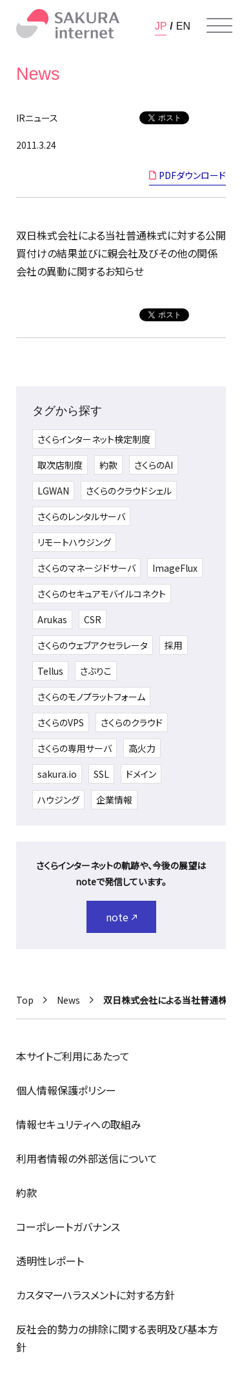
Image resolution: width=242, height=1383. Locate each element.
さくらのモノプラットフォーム (91, 696)
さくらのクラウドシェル (129, 490)
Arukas (52, 619)
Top (25, 999)
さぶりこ (96, 670)
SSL (101, 773)
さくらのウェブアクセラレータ (92, 645)
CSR (92, 619)
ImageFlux (174, 567)
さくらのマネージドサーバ (86, 567)
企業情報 (114, 799)
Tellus (50, 670)
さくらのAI (153, 464)
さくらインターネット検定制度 (93, 439)
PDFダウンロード (192, 175)
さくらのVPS (60, 722)
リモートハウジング (74, 542)
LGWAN (53, 490)
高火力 (142, 748)
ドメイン (141, 773)
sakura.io (57, 773)
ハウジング (58, 799)
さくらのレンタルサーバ (81, 516)
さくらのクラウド (132, 722)
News (68, 999)
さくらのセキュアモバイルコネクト (101, 593)
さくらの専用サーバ (74, 748)
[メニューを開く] (219, 26)
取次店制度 (60, 464)
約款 (108, 464)
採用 (174, 645)
